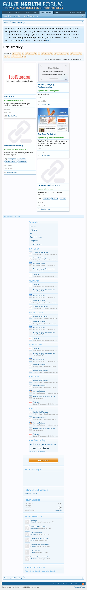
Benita (33, 552)
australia (46, 198)
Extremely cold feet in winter (40, 544)
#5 (5, 172)
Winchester (37, 244)
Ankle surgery (35, 551)
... (37, 16)
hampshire (21, 159)
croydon (55, 198)
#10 (5, 116)
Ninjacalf (33, 522)
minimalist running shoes (37, 451)
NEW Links (34, 281)
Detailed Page (12, 116)
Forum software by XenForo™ (20, 587)
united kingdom (11, 161)
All (25, 56)
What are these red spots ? (39, 557)
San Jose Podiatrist (39, 263)
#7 (38, 104)
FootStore (36, 274)
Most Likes (34, 376)
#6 (38, 155)
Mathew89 (34, 559)
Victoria (34, 230)
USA (31, 234)
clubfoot (49, 445)
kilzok (32, 540)
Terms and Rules (79, 587)
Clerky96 (33, 546)
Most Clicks (34, 408)
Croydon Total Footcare (40, 252)
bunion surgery (37, 444)
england (13, 159)
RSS (83, 584)
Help (63, 584)
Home (9, 12)
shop (48, 40)
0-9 (22, 56)
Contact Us (56, 584)
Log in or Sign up (75, 12)
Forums (17, 12)
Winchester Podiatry (39, 258)
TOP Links (34, 249)
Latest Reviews (29, 16)
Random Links (35, 344)
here (23, 40)
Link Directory (46, 12)
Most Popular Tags (37, 440)
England (34, 241)
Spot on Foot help (36, 532)
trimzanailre (58, 510)
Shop (35, 12)
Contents (27, 12)
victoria (62, 198)
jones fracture (39, 448)
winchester (23, 161)
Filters (66, 59)
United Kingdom (35, 237)
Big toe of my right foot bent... (40, 538)
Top (72, 584)
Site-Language (77, 59)
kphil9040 (34, 534)
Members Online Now (35, 567)
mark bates (34, 528)
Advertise (78, 584)
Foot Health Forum (31, 493)
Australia (32, 226)
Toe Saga (34, 520)
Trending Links (36, 313)
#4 (38, 209)
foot (55, 445)
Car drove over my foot (38, 526)
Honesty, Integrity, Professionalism (44, 269)
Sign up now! (43, 460)
